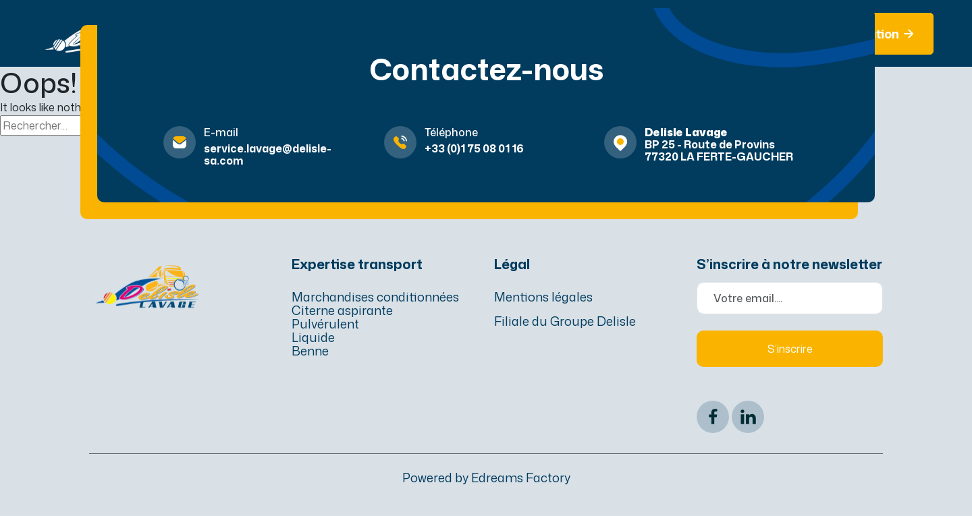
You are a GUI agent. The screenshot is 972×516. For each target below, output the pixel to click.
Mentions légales (543, 297)
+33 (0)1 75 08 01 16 (474, 148)
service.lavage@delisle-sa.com (267, 154)
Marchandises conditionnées (375, 297)
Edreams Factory (520, 477)
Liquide (313, 337)
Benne (310, 350)
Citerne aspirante (342, 310)
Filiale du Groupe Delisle (565, 321)
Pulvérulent (325, 324)
